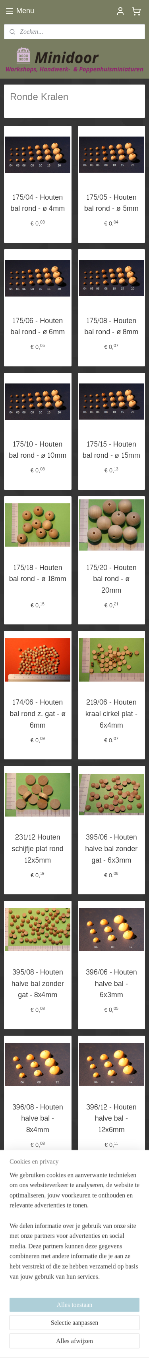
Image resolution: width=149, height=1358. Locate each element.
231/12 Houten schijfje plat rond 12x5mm (38, 849)
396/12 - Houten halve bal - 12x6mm (111, 1119)
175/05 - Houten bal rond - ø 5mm (111, 203)
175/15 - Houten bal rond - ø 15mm (111, 450)
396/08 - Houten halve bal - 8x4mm (37, 1119)
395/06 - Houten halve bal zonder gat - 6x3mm (111, 849)
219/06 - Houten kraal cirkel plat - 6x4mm (111, 714)
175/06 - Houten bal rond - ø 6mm (37, 326)
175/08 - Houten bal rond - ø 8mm (111, 326)
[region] (74, 1261)
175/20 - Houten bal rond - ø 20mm (111, 579)
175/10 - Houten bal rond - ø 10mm (37, 450)
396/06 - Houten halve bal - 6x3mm (111, 984)
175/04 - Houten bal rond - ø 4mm (37, 203)
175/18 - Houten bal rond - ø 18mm (37, 573)
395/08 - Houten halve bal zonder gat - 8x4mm (38, 984)
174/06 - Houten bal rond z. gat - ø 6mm (38, 714)
